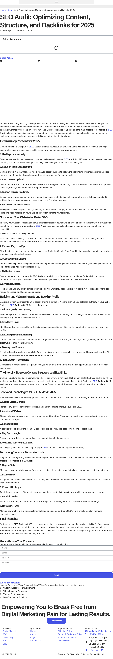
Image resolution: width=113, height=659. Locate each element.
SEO (110, 130)
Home (3, 10)
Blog (9, 10)
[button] (56, 2)
